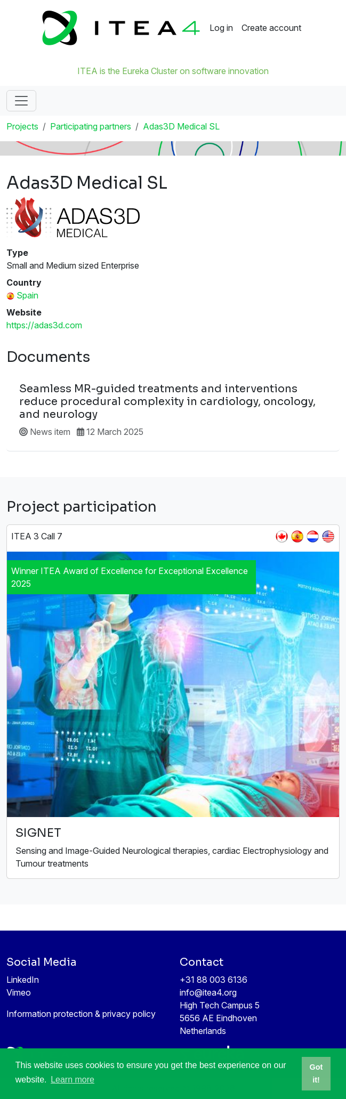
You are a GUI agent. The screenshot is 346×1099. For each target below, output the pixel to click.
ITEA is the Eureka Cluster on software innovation (173, 71)
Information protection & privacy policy (81, 1013)
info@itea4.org (208, 992)
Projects (22, 126)
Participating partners (90, 126)
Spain (27, 295)
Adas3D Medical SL (181, 126)
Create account (271, 27)
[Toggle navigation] (21, 100)
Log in (221, 27)
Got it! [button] (316, 1073)
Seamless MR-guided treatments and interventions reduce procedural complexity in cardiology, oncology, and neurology (167, 402)
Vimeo (18, 992)
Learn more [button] (72, 1079)
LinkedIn (22, 979)
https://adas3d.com (44, 325)
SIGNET (38, 832)
